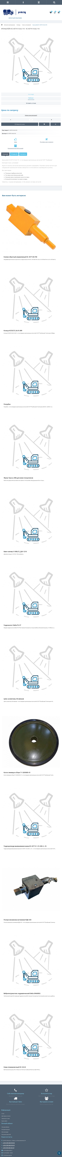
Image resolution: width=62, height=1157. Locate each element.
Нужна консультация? (31, 115)
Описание (5, 154)
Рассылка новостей (6, 1134)
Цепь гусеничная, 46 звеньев (14, 699)
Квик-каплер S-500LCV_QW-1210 (15, 551)
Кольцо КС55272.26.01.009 (13, 330)
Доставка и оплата (6, 1116)
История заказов (6, 1129)
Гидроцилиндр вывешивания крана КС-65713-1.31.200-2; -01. (25, 846)
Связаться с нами (6, 1118)
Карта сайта (4, 1120)
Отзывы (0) (14, 154)
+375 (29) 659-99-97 (8, 1145)
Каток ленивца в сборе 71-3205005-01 (17, 772)
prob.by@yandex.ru (7, 1150)
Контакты (23, 154)
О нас (3, 1113)
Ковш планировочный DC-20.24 (15, 1067)
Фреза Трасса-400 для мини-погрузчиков (18, 478)
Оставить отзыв (31, 103)
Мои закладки (5, 1132)
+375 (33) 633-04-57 (8, 1148)
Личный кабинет (5, 1127)
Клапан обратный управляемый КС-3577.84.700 (20, 257)
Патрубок (7, 404)
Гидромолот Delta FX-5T (12, 625)
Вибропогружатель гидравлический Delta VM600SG (22, 993)
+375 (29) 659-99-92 (8, 1143)
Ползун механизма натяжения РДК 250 (17, 920)
